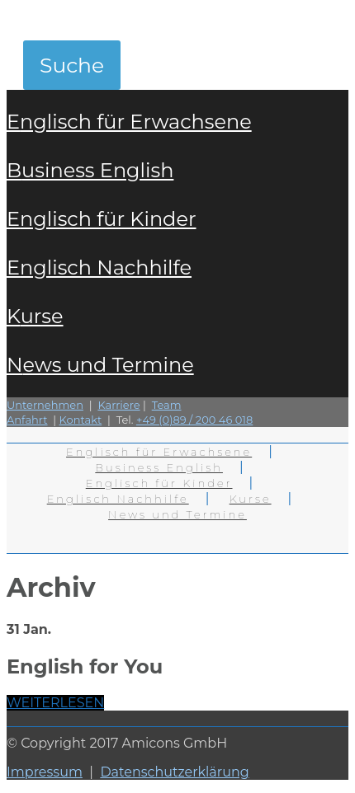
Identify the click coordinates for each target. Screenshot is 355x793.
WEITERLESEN (55, 703)
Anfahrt (27, 419)
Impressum (45, 772)
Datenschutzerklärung (174, 772)
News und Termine (100, 365)
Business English (90, 170)
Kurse (35, 316)
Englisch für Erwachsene (129, 122)
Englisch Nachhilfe (99, 267)
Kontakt (80, 419)
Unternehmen (45, 404)
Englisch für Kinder (101, 219)
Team (167, 404)
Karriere (118, 404)
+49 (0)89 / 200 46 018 (194, 419)
